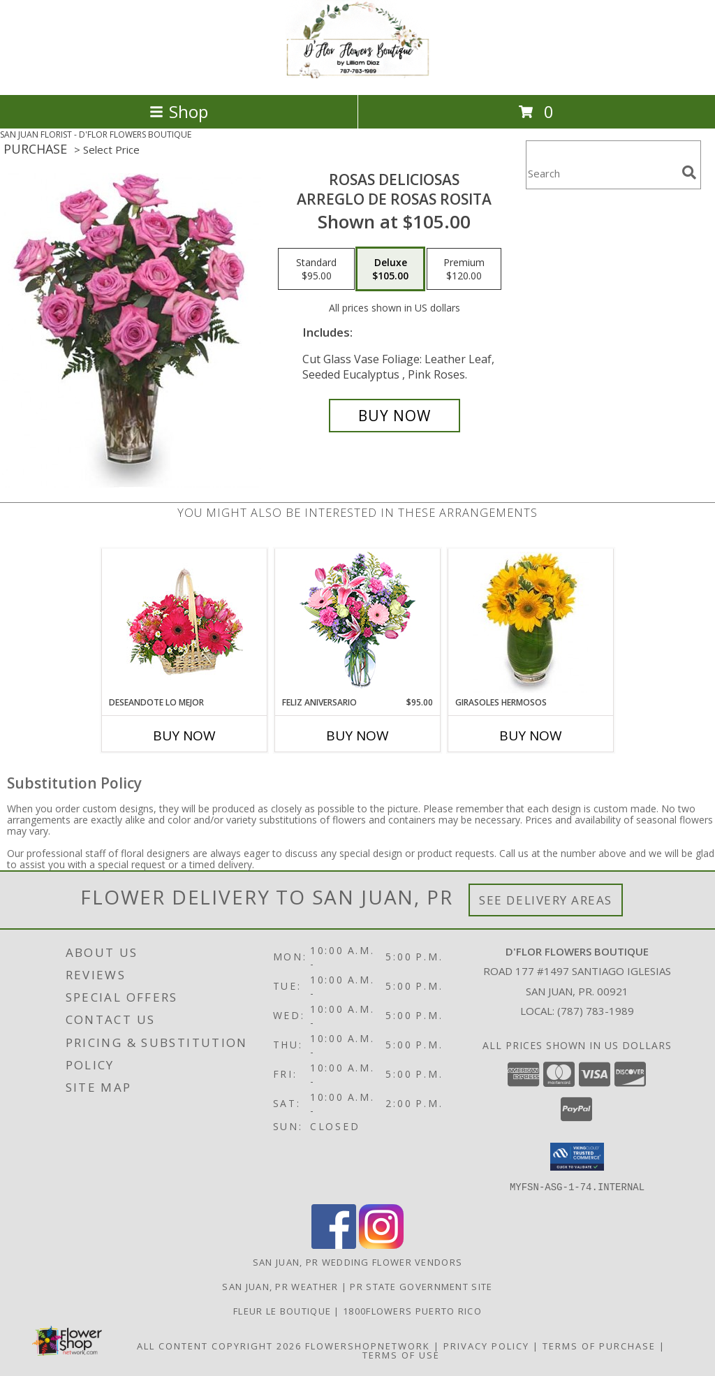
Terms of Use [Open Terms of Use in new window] (401, 1354)
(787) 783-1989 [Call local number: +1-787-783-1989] (595, 1011)
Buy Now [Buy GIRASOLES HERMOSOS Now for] (530, 735)
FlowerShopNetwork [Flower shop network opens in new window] (367, 1345)
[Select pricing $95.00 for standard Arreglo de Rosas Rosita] (316, 269)
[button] (577, 1157)
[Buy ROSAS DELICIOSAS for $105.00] (394, 415)
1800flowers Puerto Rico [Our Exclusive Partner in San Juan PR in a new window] (412, 1310)
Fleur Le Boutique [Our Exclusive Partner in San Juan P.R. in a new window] (283, 1310)
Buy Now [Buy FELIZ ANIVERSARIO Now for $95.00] (357, 735)
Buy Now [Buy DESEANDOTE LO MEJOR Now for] (184, 735)
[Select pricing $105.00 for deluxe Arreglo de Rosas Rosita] (390, 269)
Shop (178, 111)
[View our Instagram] (381, 1244)
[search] (689, 172)
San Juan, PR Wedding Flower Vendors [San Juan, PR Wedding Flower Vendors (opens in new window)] (358, 1261)
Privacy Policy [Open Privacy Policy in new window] (486, 1345)
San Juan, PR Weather (280, 1286)
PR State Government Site (421, 1286)
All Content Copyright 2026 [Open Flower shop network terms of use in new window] (219, 1345)
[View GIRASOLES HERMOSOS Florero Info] (531, 622)
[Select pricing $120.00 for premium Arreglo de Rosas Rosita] (464, 269)
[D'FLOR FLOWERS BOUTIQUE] (357, 74)
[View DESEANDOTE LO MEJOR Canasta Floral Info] (184, 623)
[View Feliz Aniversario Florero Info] (358, 623)
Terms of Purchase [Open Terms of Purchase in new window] (599, 1345)
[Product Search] (601, 174)
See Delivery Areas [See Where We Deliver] (545, 900)
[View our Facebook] (333, 1244)
